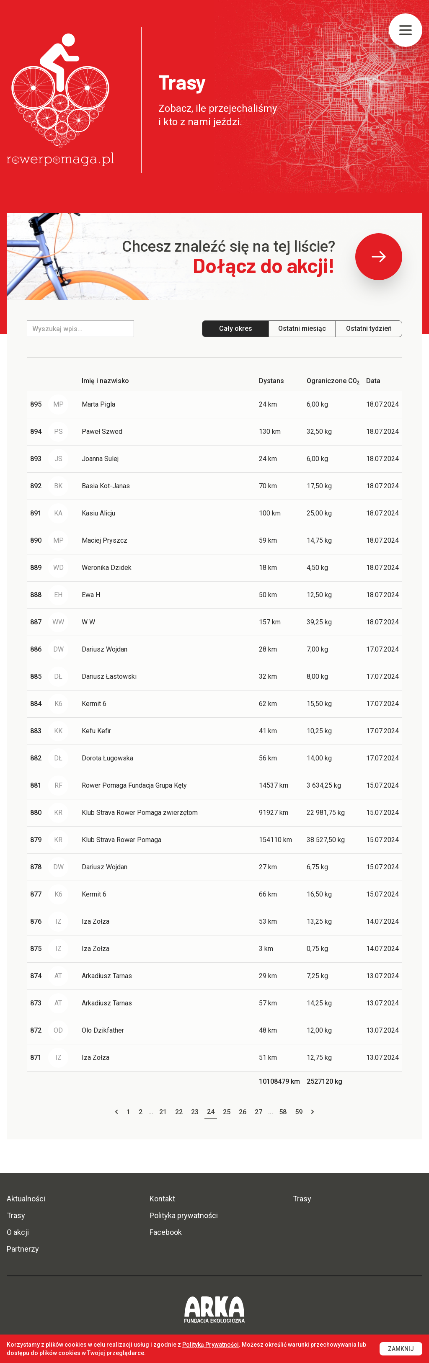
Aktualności (26, 1198)
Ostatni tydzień (369, 328)
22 (179, 1112)
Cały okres (235, 328)
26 (242, 1112)
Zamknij (401, 1348)
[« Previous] (116, 1112)
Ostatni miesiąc (302, 328)
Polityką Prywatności (210, 1344)
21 (163, 1112)
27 (258, 1112)
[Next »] (312, 1112)
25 (226, 1112)
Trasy (16, 1215)
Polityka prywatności (184, 1215)
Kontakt (162, 1198)
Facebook (166, 1232)
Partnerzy (23, 1248)
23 (195, 1112)
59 (298, 1112)
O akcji (18, 1232)
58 (283, 1112)
